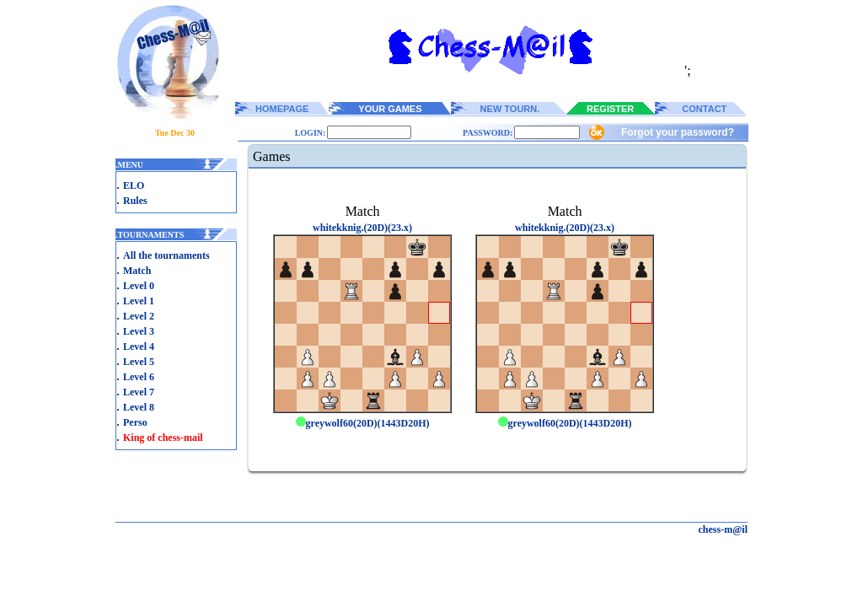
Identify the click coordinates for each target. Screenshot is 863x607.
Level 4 (138, 346)
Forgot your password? (677, 132)
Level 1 (138, 301)
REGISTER (610, 109)
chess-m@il (723, 529)
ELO (133, 185)
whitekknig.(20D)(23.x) (362, 228)
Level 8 (138, 407)
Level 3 (138, 331)
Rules (135, 201)
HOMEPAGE (281, 109)
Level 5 (138, 362)
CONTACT (704, 109)
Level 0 (138, 286)
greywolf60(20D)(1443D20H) (363, 423)
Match (137, 271)
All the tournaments (166, 255)
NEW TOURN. (510, 109)
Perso (135, 422)
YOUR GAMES (389, 109)
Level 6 (138, 377)
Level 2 (138, 316)
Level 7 (138, 392)
